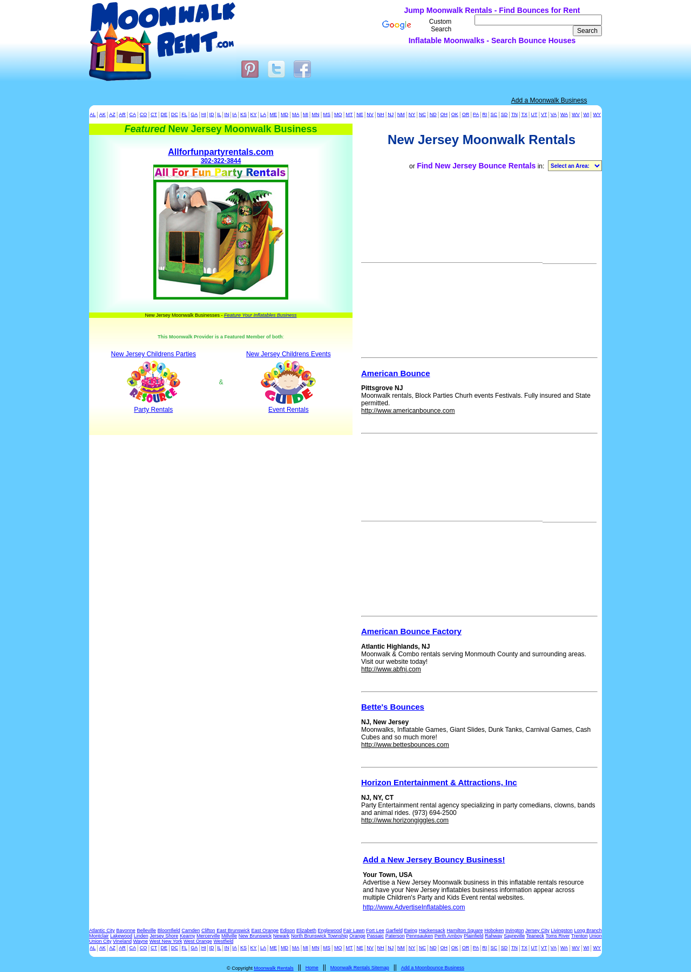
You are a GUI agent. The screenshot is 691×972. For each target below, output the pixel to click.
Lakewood (121, 936)
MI (305, 114)
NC (422, 114)
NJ (391, 114)
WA (564, 114)
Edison (287, 930)
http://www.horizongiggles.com (405, 820)
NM (401, 114)
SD (504, 114)
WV (576, 114)
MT (349, 114)
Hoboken (494, 930)
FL (184, 114)
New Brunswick (255, 936)
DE (164, 114)
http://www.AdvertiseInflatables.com (414, 907)
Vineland (122, 941)
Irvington (514, 930)
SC (494, 114)
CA (132, 114)
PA (476, 114)
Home (312, 967)
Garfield (394, 930)
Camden (190, 930)
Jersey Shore (164, 936)
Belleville (146, 930)
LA (263, 114)
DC (174, 114)
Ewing (411, 930)
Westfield (223, 941)
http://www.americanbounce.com (408, 410)
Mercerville (208, 936)
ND (433, 114)
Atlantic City (102, 930)
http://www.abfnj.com (391, 669)
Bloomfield (169, 930)
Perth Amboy (449, 936)
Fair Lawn (354, 930)
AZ (112, 114)
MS (326, 114)
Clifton (208, 930)
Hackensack (432, 930)
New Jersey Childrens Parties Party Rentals (153, 381)
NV (370, 114)
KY (253, 114)
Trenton (579, 936)
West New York (166, 941)
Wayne (140, 941)
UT (534, 114)
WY (597, 114)
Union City (100, 941)
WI (586, 114)
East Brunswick (233, 930)
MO (338, 114)
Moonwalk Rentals (274, 968)
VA (554, 114)
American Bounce (395, 373)
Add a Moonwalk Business (549, 100)
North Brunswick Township (319, 936)
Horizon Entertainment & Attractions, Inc (439, 782)
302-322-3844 (220, 224)
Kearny (187, 936)
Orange (357, 936)
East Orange (265, 930)
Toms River (558, 936)
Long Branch (588, 930)
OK (454, 114)
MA (296, 114)
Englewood (330, 930)
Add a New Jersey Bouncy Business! (434, 859)
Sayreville (514, 936)
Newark (281, 936)
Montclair (99, 936)
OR (466, 114)
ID (211, 114)
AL (93, 114)
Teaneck (535, 936)
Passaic (375, 936)
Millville (229, 936)
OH (444, 114)
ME (273, 114)
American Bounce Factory (411, 631)
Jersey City (537, 930)
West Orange (198, 941)
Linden (141, 936)
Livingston (562, 930)
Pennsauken (419, 936)
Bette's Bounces (392, 706)
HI (203, 114)
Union (595, 936)
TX (524, 114)
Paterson (395, 936)
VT (544, 114)
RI (484, 114)
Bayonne (126, 930)
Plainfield (474, 936)
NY (412, 114)
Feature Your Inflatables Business (260, 315)
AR (122, 114)
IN (226, 114)
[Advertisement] (268, 24)
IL (219, 114)
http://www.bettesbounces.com (405, 745)
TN (514, 114)
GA (194, 114)
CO (143, 114)
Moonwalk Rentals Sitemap (359, 967)
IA (234, 114)
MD (284, 114)
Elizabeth (306, 930)
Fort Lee (375, 930)
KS (243, 114)
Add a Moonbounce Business (432, 967)
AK (102, 114)
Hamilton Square (464, 930)
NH (380, 114)
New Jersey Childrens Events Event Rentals (288, 381)
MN (316, 114)
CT (154, 114)
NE (359, 114)
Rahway (494, 936)
